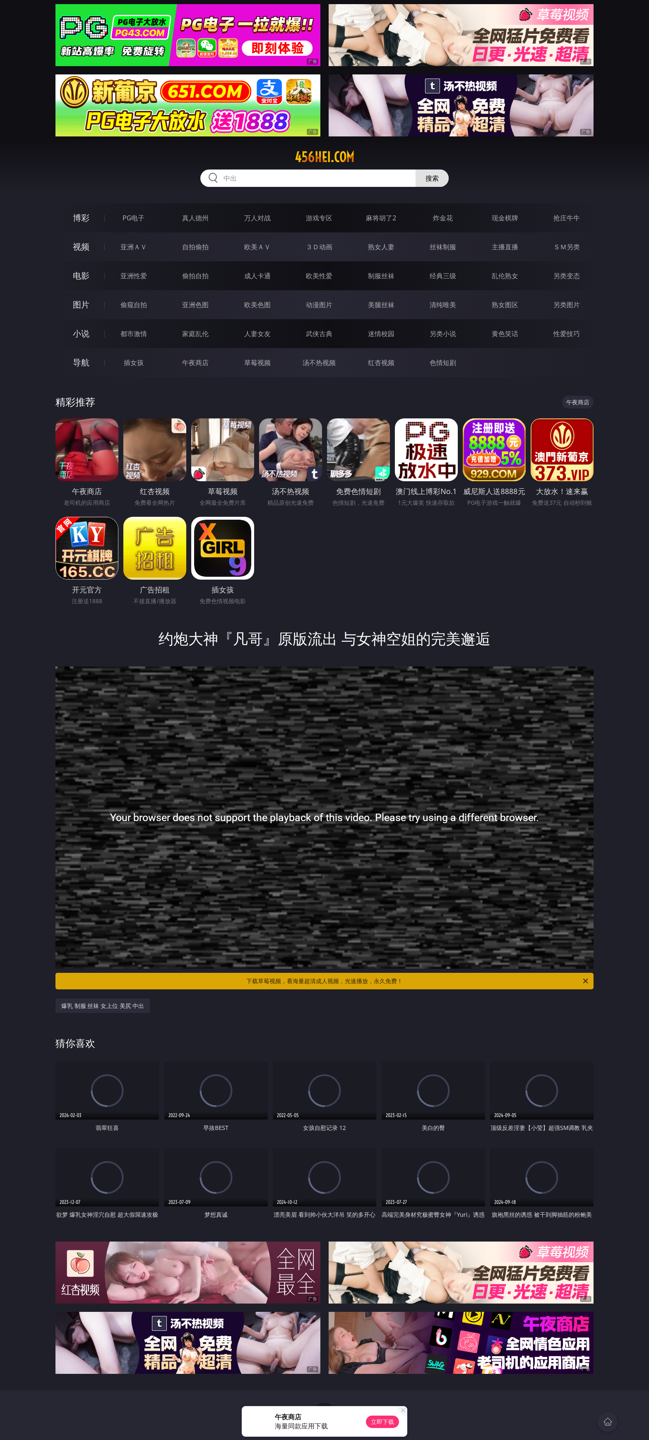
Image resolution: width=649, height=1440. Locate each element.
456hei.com (324, 157)
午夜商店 (195, 362)
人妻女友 (257, 333)
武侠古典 (319, 333)
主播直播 (505, 246)
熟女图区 (505, 304)
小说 (81, 333)
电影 (81, 275)
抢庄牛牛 (566, 217)
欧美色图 (257, 304)
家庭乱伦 (195, 333)
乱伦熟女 (505, 275)
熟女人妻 (381, 246)
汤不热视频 (319, 362)
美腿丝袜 (381, 304)
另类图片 (566, 304)
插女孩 (134, 362)
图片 (81, 304)
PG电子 (133, 217)
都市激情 (133, 333)
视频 (81, 246)
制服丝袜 (381, 275)
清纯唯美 (443, 304)
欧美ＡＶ (257, 246)
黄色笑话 (505, 333)
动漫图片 (319, 304)
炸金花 (443, 217)
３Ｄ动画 (319, 246)
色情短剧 (443, 362)
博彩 (81, 217)
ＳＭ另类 (566, 246)
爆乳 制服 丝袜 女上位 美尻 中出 (102, 1006)
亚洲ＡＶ (133, 246)
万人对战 (257, 217)
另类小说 (443, 333)
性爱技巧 (566, 333)
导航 (81, 362)
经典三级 (443, 275)
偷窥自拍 (133, 304)
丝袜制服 (443, 246)
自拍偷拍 (195, 246)
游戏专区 (319, 217)
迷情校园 (381, 333)
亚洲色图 (195, 304)
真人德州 (195, 217)
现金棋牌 (505, 217)
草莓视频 (257, 362)
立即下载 (382, 1422)
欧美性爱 (319, 275)
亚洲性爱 (133, 275)
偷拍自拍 (195, 275)
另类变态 (566, 275)
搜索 (432, 178)
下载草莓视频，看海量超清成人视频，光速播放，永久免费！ (417, 981)
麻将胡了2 (381, 217)
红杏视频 (381, 362)
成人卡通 (257, 275)
